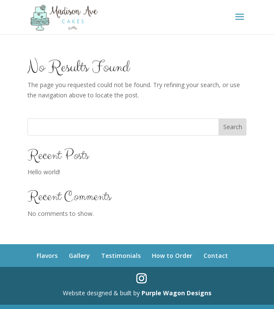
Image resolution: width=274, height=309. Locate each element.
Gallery (79, 255)
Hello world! (44, 172)
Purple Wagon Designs (177, 293)
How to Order (172, 255)
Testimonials (121, 255)
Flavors (47, 255)
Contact (215, 255)
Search (232, 127)
